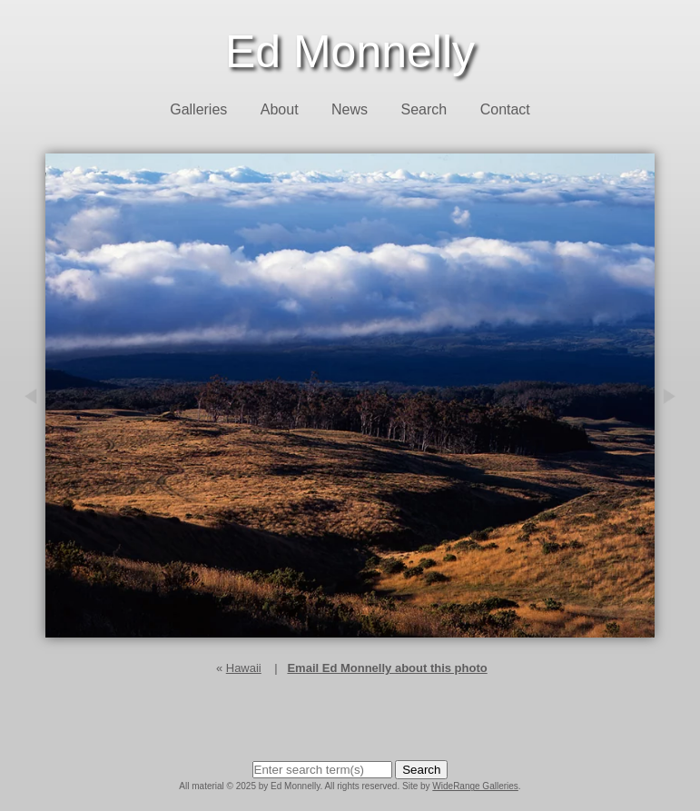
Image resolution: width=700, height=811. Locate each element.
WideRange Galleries (475, 786)
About (280, 109)
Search (424, 109)
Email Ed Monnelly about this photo (387, 668)
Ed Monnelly (350, 51)
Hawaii (243, 668)
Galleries (198, 109)
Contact (505, 109)
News (349, 109)
